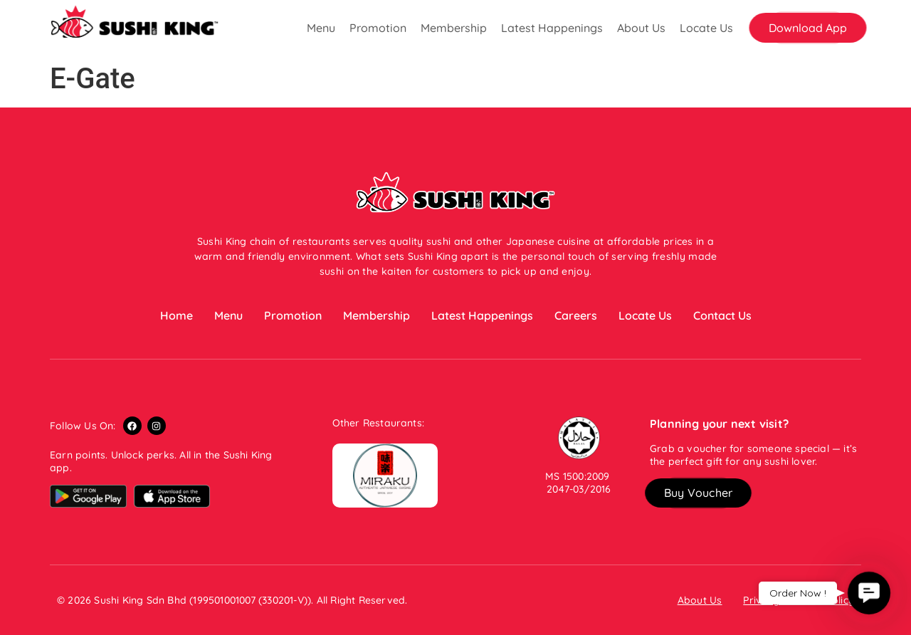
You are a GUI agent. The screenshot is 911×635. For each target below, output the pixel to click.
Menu (321, 28)
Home (176, 315)
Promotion (377, 28)
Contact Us (722, 315)
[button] (807, 28)
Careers (575, 315)
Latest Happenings (552, 28)
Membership (454, 28)
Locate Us (706, 28)
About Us (641, 28)
